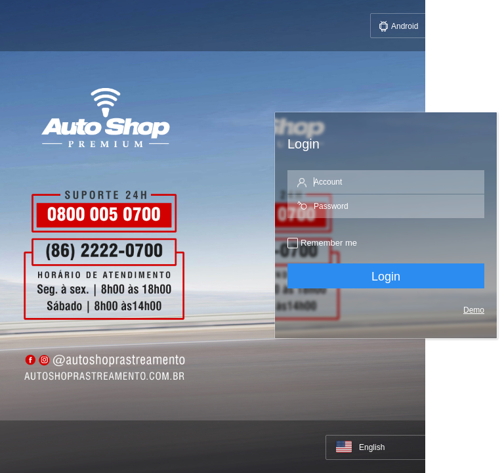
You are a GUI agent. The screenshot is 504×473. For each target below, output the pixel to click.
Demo (473, 310)
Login (385, 276)
